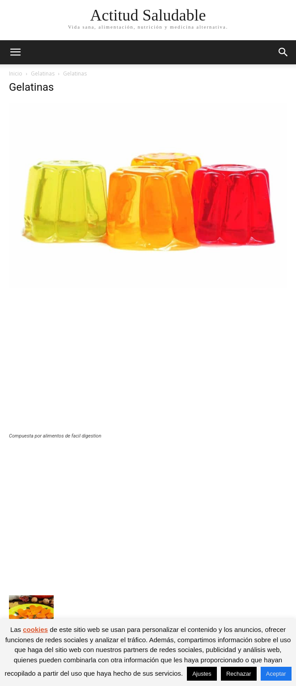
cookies (35, 629)
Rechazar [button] (238, 673)
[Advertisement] (148, 366)
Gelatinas (43, 73)
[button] (15, 52)
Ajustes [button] (201, 673)
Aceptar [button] (276, 673)
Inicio (15, 73)
